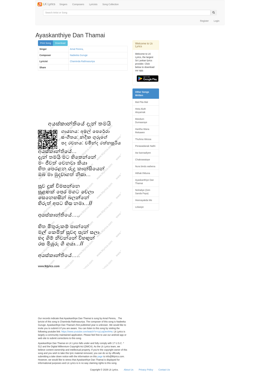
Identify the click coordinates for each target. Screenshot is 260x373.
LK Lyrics (46, 4)
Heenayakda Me (143, 200)
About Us (128, 369)
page (100, 356)
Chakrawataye (142, 159)
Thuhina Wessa (143, 139)
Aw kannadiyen (143, 152)
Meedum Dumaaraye (141, 121)
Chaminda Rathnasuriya (82, 61)
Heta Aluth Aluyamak (140, 111)
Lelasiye (139, 207)
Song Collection (110, 4)
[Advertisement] (83, 97)
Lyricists (93, 4)
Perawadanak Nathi (145, 146)
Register (204, 21)
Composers (78, 4)
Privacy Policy (146, 369)
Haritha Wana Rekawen (142, 131)
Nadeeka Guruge (79, 55)
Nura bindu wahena (145, 166)
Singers (63, 4)
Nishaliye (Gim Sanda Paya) (142, 192)
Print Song (45, 43)
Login (216, 21)
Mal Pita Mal (141, 102)
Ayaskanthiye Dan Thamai (144, 182)
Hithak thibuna (142, 173)
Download (60, 43)
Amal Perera (76, 49)
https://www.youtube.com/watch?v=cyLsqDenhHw (87, 331)
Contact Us (164, 369)
